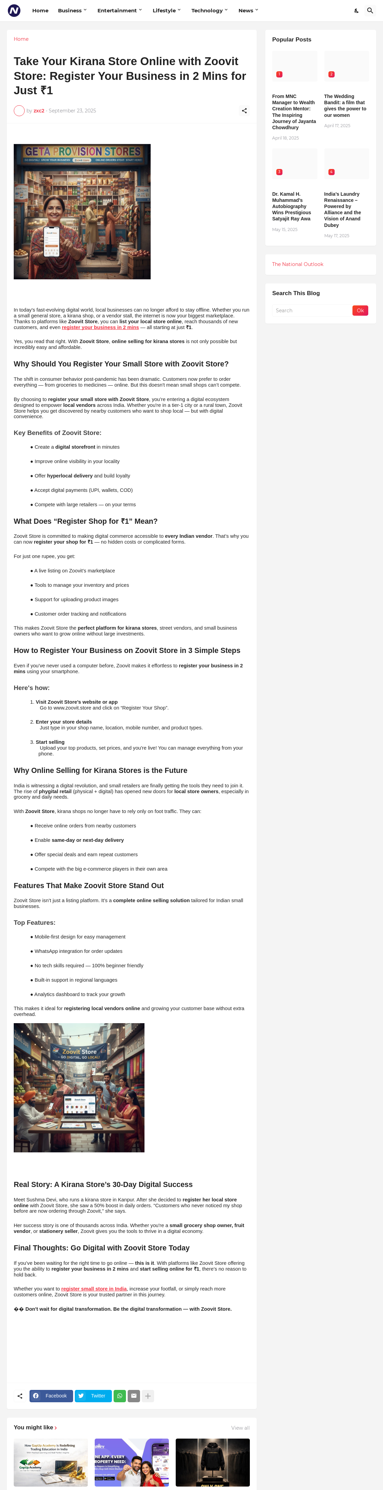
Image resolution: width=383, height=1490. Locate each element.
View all (240, 1428)
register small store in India (94, 1289)
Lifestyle (164, 10)
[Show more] (148, 1396)
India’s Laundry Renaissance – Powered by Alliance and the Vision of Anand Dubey (342, 209)
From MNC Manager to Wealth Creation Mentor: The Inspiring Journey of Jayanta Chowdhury (294, 112)
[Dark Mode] (357, 10)
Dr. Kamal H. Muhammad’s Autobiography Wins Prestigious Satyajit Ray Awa (291, 206)
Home (40, 10)
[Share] (244, 110)
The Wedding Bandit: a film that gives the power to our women (345, 106)
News (246, 10)
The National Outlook (297, 264)
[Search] (370, 10)
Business (70, 10)
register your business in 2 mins (100, 327)
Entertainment (117, 10)
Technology (207, 10)
